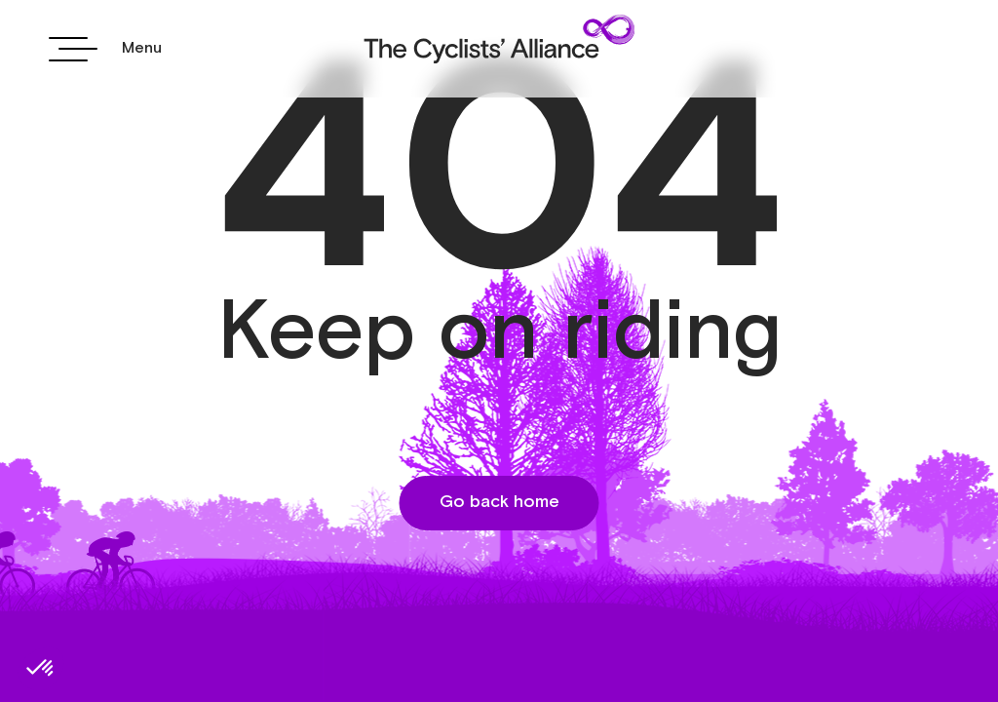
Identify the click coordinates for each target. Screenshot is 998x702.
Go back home (499, 502)
